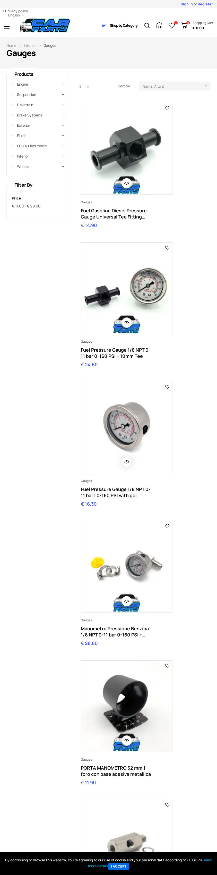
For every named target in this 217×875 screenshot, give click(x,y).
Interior (23, 156)
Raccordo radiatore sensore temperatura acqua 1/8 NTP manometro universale (177, 501)
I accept (118, 866)
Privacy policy (16, 10)
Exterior (23, 125)
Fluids (21, 135)
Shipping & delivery (27, 823)
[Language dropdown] (16, 15)
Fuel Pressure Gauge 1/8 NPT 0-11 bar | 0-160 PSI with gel (108, 288)
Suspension (26, 94)
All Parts (164, 808)
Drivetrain (25, 104)
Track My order (24, 808)
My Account (22, 800)
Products (23, 74)
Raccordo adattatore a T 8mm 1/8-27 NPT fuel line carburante (108, 501)
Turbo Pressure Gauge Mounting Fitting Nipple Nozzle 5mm (107, 608)
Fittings (153, 383)
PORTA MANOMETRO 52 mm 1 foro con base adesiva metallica (107, 394)
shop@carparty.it (31, 765)
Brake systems (29, 115)
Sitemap (116, 815)
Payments (20, 815)
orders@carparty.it (87, 765)
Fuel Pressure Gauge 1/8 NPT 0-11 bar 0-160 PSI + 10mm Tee (175, 181)
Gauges (86, 169)
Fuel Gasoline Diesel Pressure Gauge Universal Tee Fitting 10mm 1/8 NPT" (110, 181)
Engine (22, 84)
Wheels (23, 166)
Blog (112, 808)
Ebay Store (118, 800)
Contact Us (188, 761)
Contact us (69, 808)
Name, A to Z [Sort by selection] (177, 85)
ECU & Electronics (32, 145)
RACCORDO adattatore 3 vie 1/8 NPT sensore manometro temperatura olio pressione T (175, 394)
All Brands (165, 800)
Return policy (23, 831)
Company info (71, 800)
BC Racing (165, 815)
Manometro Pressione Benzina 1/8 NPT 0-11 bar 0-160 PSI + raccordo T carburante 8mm (175, 288)
